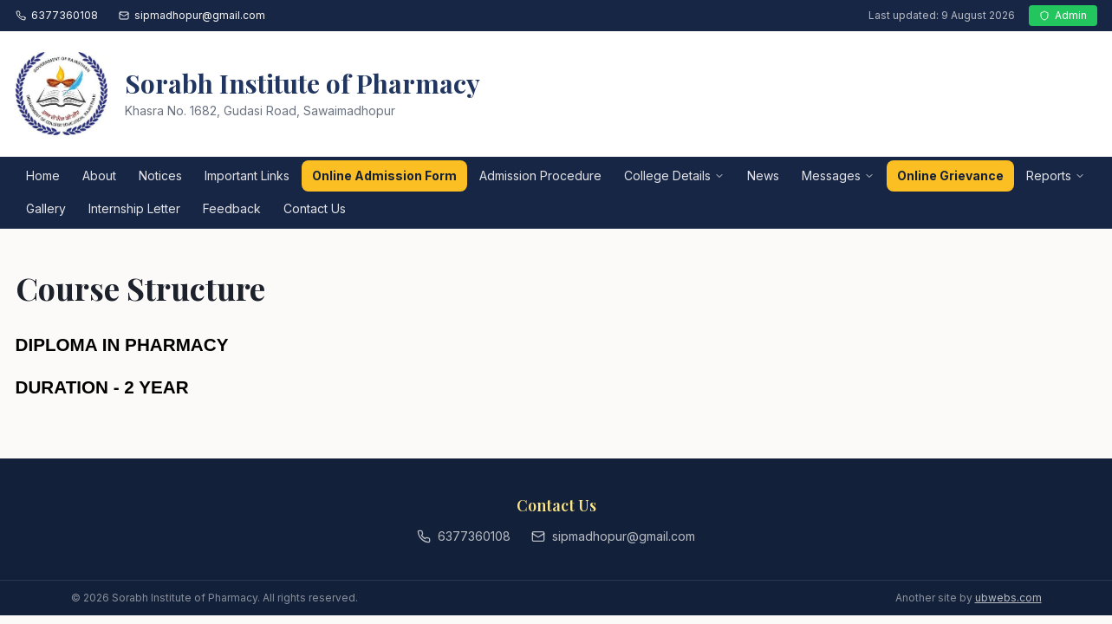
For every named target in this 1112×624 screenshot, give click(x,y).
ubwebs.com (1008, 597)
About (99, 175)
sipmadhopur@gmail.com (192, 15)
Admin (1063, 15)
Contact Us (314, 208)
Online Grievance (950, 175)
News (763, 175)
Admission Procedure (540, 175)
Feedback (232, 208)
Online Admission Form (384, 175)
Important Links (247, 175)
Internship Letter (134, 208)
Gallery (46, 208)
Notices (160, 175)
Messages (838, 175)
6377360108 (57, 15)
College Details (674, 175)
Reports (1055, 175)
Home (43, 175)
